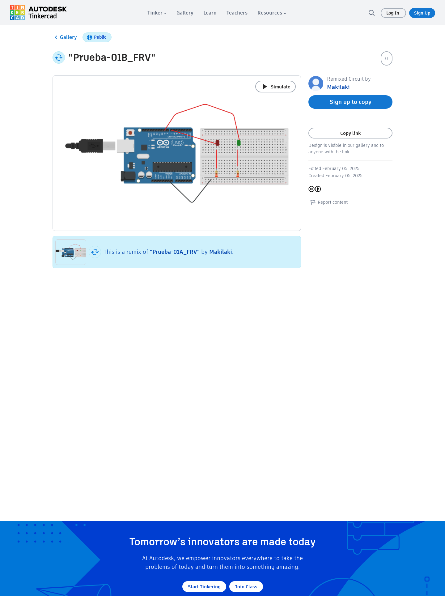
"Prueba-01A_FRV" (175, 252)
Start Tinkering (204, 586)
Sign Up (422, 13)
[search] (371, 12)
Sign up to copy (350, 102)
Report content (328, 202)
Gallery (65, 37)
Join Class (246, 586)
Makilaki (220, 252)
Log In (393, 13)
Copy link (350, 133)
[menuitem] (157, 13)
